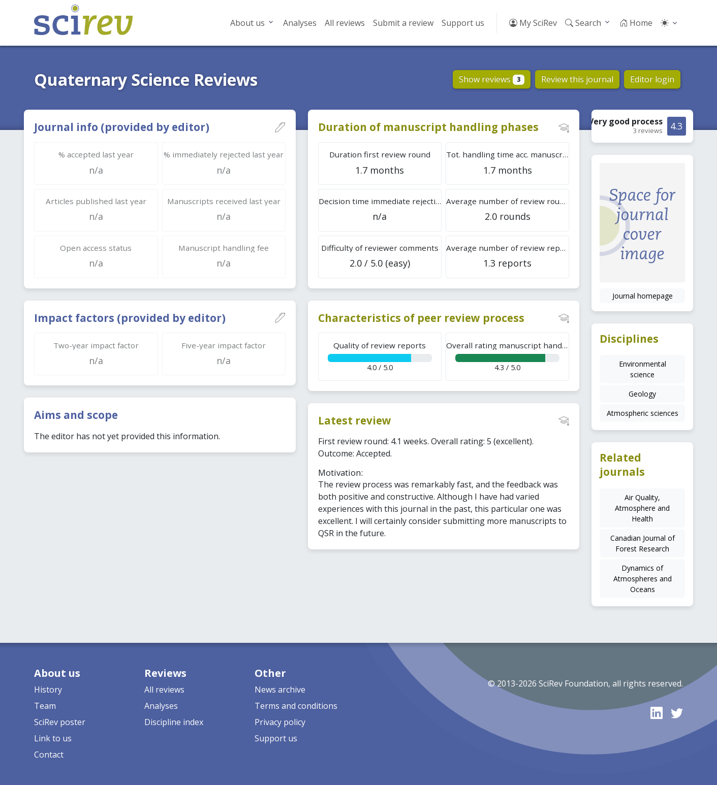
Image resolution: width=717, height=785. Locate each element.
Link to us (53, 738)
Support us (463, 22)
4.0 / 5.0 (380, 356)
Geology (642, 394)
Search (583, 22)
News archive (280, 689)
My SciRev (533, 22)
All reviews (345, 22)
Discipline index (173, 722)
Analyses (300, 22)
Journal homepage (642, 296)
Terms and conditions (296, 705)
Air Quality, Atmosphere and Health (642, 508)
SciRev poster (59, 722)
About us (247, 22)
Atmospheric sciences (642, 413)
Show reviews (491, 79)
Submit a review (403, 22)
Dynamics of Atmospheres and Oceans (642, 578)
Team (45, 705)
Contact (49, 754)
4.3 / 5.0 (507, 356)
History (48, 689)
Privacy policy (280, 722)
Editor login (652, 79)
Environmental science (642, 369)
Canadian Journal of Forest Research (642, 543)
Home (635, 22)
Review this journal (577, 79)
